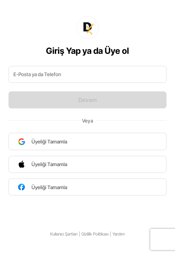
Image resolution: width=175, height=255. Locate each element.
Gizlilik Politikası (95, 234)
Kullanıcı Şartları (63, 234)
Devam (87, 99)
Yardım (118, 234)
